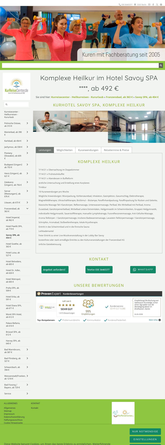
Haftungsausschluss (13, 419)
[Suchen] (80, 65)
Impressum (9, 413)
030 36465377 (125, 4)
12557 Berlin (140, 4)
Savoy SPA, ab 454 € (146, 97)
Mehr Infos (155, 320)
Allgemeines (9, 408)
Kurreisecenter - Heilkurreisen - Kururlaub (77, 97)
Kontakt (34, 408)
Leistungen (45, 150)
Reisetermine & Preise (116, 150)
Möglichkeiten (65, 150)
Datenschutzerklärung (14, 416)
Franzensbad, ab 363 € (119, 97)
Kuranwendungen (88, 150)
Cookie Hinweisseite (13, 422)
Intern (7, 425)
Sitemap (8, 410)
